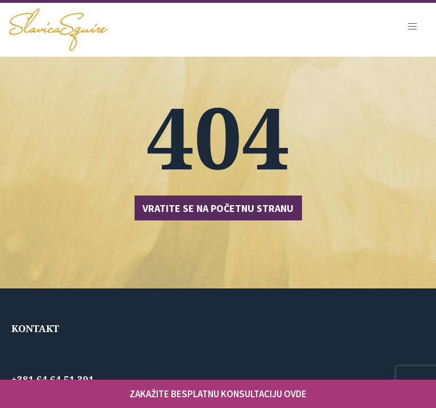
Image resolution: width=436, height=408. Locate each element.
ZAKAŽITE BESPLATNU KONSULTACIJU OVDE (218, 394)
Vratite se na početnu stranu (218, 208)
